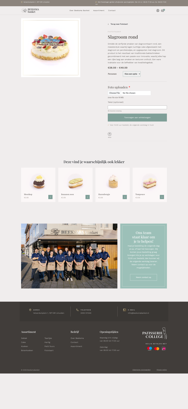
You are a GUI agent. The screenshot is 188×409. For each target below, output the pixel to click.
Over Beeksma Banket (80, 10)
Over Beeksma (77, 338)
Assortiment (98, 10)
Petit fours (49, 346)
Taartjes (48, 338)
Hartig (47, 342)
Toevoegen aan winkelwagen (137, 117)
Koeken (24, 346)
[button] (161, 10)
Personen (112, 74)
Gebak (24, 338)
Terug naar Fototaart (118, 24)
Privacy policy (162, 370)
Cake (23, 342)
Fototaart (48, 350)
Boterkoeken (27, 350)
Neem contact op (143, 277)
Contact (112, 10)
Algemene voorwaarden (141, 370)
